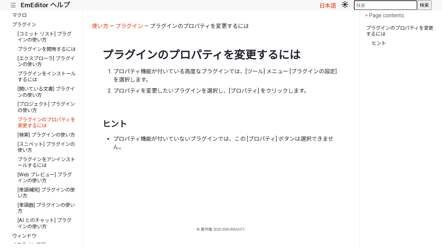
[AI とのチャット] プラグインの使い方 (44, 223)
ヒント (379, 43)
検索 (424, 5)
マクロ (19, 15)
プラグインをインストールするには (47, 77)
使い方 (100, 26)
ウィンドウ (24, 236)
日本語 (327, 5)
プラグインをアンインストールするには (46, 162)
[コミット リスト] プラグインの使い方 (44, 37)
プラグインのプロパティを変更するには (46, 123)
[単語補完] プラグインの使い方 (46, 193)
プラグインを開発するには (47, 49)
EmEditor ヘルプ (45, 5)
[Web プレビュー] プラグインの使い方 (45, 178)
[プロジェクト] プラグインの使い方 (46, 107)
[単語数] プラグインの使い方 (46, 208)
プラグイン (24, 25)
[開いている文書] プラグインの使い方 (46, 92)
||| (13, 5)
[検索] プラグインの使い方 (46, 135)
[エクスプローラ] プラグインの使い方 (46, 61)
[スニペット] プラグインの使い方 (46, 147)
